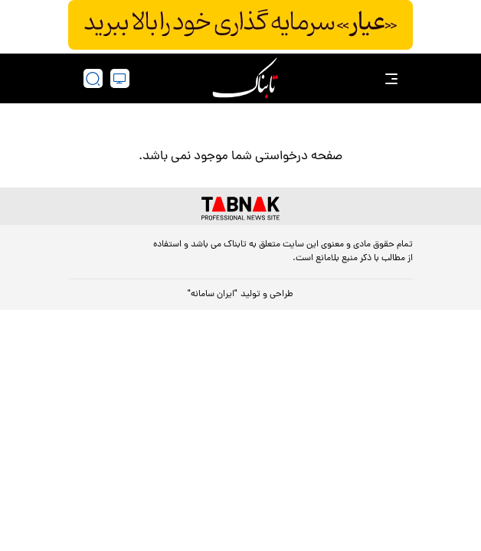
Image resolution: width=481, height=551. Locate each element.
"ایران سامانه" (212, 295)
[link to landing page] (245, 78)
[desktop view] (119, 78)
